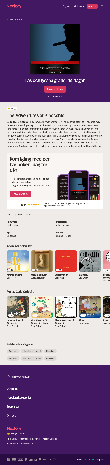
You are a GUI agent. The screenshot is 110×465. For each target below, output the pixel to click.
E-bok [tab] (28, 214)
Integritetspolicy (27, 439)
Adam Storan (63, 225)
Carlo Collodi (13, 225)
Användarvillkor (42, 439)
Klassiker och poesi (32, 351)
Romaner (19, 19)
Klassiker (50, 351)
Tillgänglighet (12, 439)
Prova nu (92, 6)
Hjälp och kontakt (18, 376)
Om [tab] (8, 214)
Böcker (10, 19)
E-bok (68, 235)
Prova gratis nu (55, 89)
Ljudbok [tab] (18, 214)
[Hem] (34, 6)
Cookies (53, 439)
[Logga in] (78, 6)
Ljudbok (60, 235)
